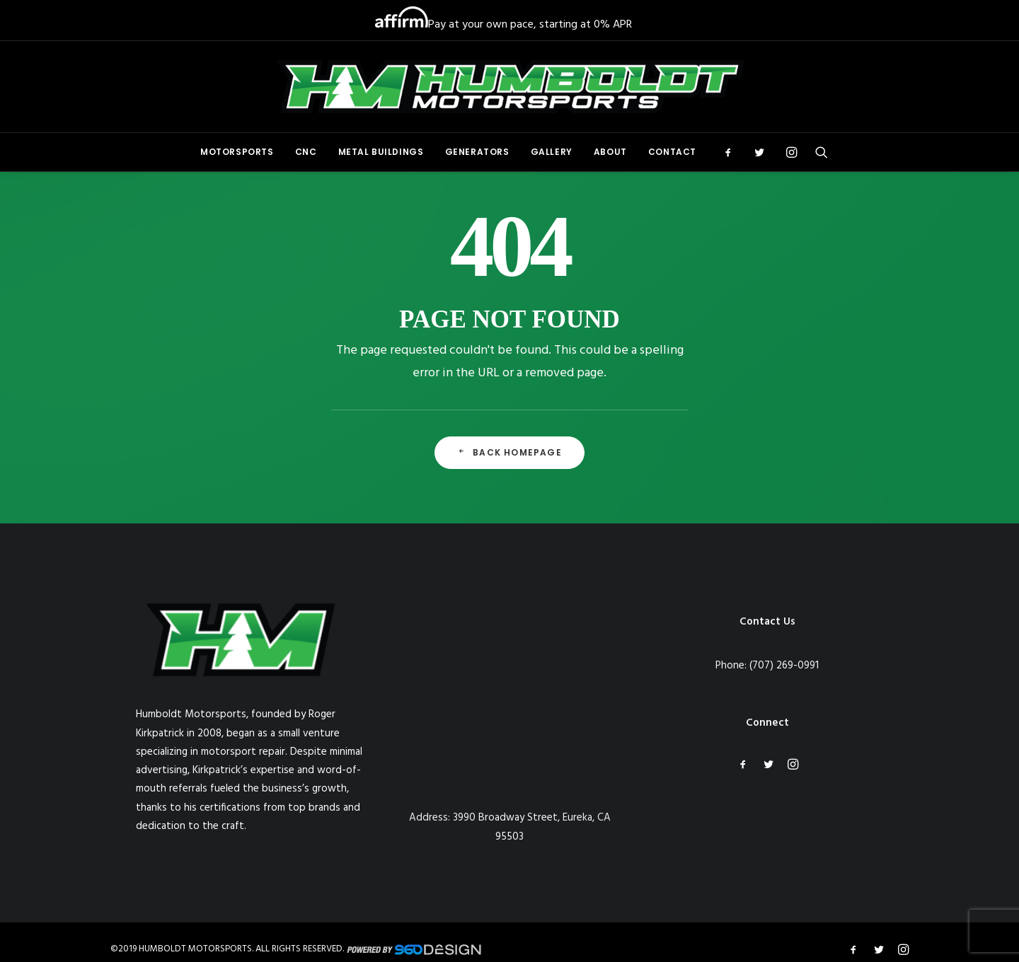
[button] (733, 152)
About (610, 152)
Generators (477, 152)
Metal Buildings (381, 152)
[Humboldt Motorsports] (509, 86)
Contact (672, 152)
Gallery (551, 152)
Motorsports (237, 152)
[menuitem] (237, 152)
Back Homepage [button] (509, 452)
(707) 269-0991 (784, 665)
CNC (306, 152)
